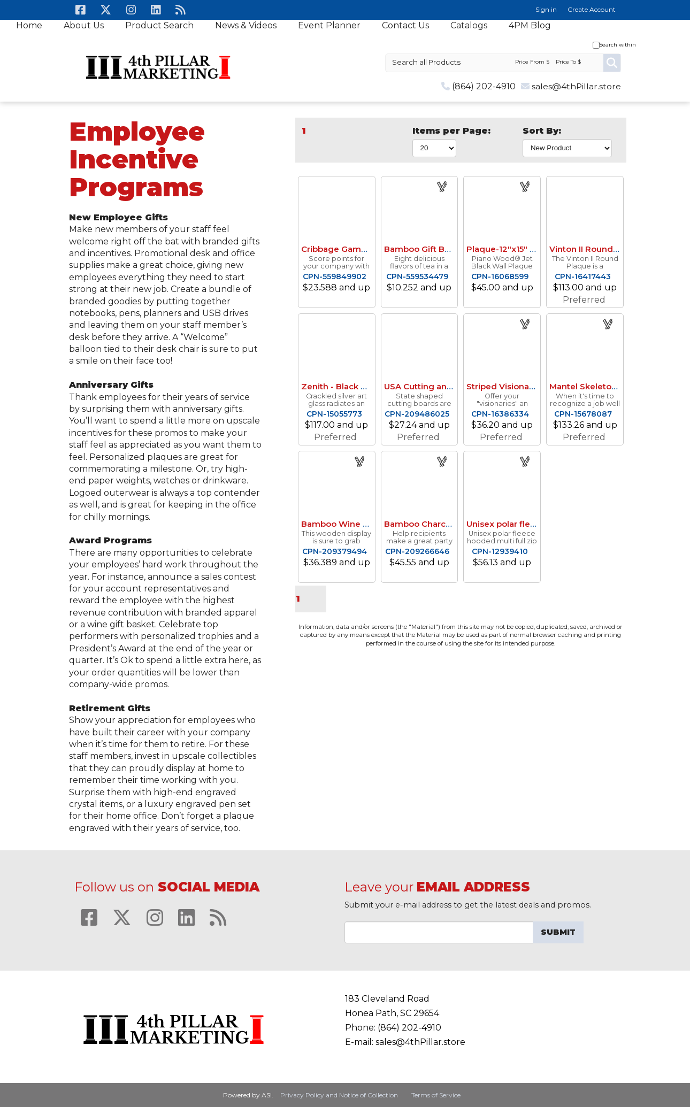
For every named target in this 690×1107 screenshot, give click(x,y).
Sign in (546, 9)
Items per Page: (451, 131)
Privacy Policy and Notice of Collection (339, 1095)
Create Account (592, 9)
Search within (618, 45)
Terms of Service (436, 1095)
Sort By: (542, 131)
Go (612, 62)
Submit (558, 932)
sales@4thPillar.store (576, 86)
